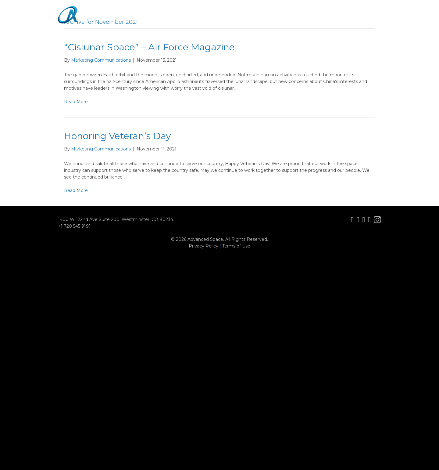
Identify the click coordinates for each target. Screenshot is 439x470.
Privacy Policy (203, 246)
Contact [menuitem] (367, 20)
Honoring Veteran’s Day (117, 136)
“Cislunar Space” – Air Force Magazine (149, 47)
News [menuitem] (314, 20)
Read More (76, 101)
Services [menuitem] (257, 20)
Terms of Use (236, 246)
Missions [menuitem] (228, 20)
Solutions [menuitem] (287, 20)
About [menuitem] (202, 20)
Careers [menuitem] (339, 20)
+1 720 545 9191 (74, 226)
